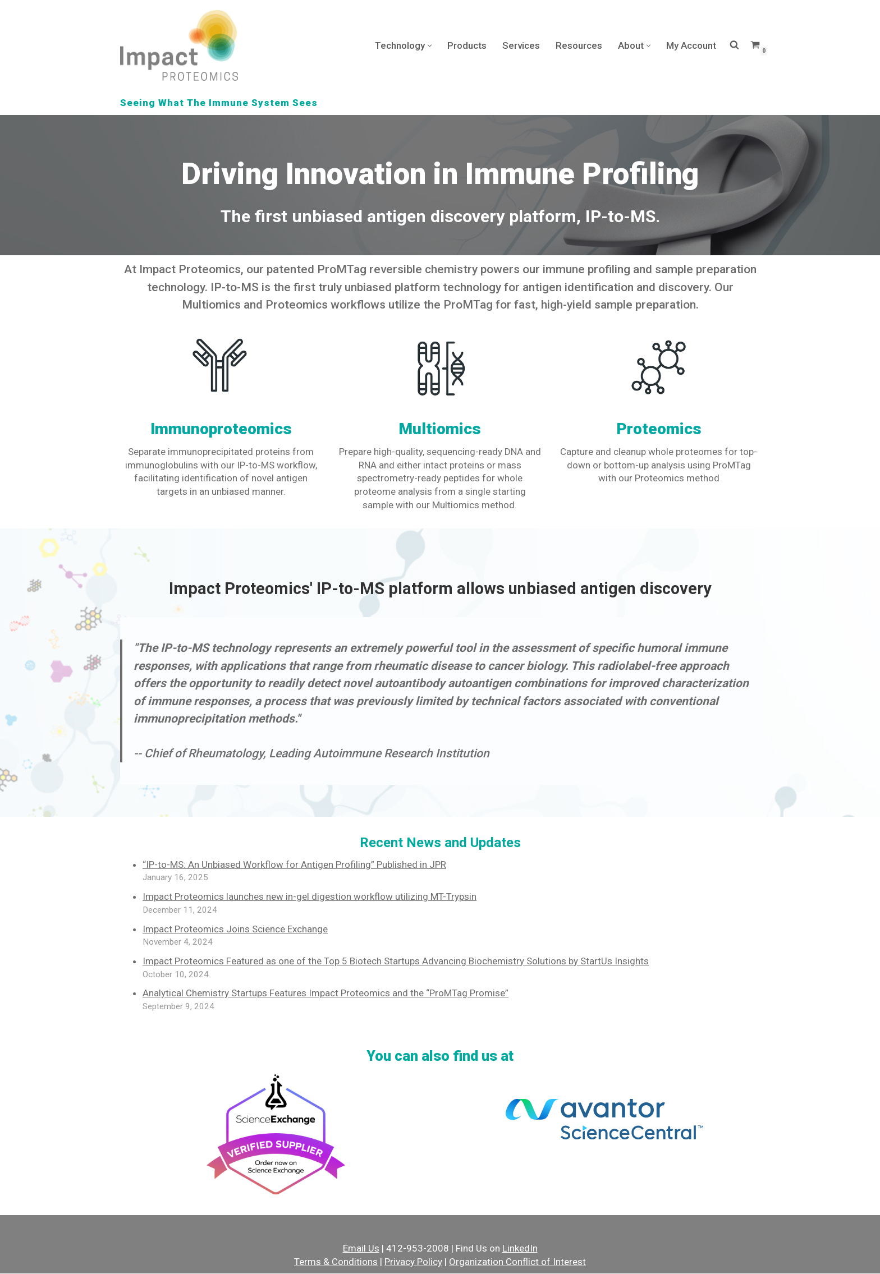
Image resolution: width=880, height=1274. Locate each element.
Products (467, 45)
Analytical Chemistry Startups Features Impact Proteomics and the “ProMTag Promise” (325, 993)
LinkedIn (520, 1249)
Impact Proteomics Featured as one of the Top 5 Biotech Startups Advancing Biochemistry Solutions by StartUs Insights (396, 961)
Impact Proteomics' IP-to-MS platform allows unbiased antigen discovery (440, 589)
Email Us (361, 1249)
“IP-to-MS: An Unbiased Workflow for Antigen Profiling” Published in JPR (294, 864)
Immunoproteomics (221, 429)
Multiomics (439, 429)
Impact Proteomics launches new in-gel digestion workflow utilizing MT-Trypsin (309, 897)
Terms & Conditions (336, 1262)
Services (521, 45)
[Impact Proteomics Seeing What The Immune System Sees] (179, 45)
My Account (691, 45)
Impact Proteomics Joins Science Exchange (235, 929)
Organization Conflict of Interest (517, 1262)
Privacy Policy (413, 1262)
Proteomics (659, 429)
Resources (579, 45)
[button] (430, 46)
